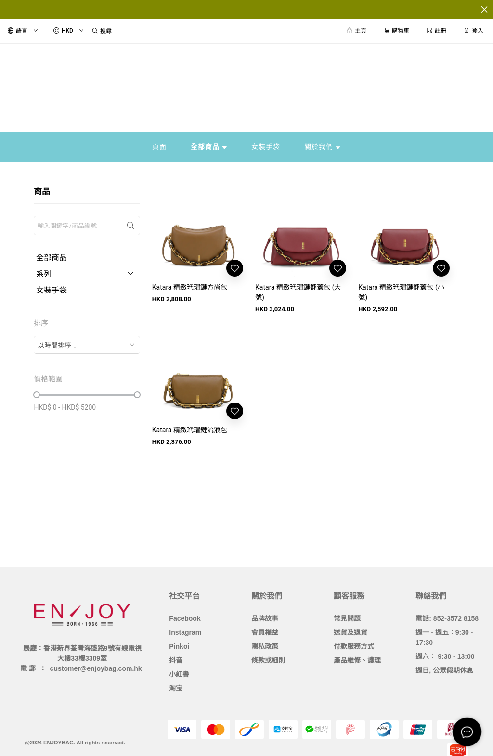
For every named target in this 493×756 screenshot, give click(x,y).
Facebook (184, 618)
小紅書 (179, 674)
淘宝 (175, 688)
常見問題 (347, 618)
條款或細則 (268, 660)
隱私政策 (264, 646)
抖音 (175, 660)
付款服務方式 (354, 646)
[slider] (36, 394)
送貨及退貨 (350, 632)
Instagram (185, 632)
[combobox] (87, 345)
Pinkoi (179, 646)
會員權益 (264, 632)
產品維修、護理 (357, 660)
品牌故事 (264, 618)
